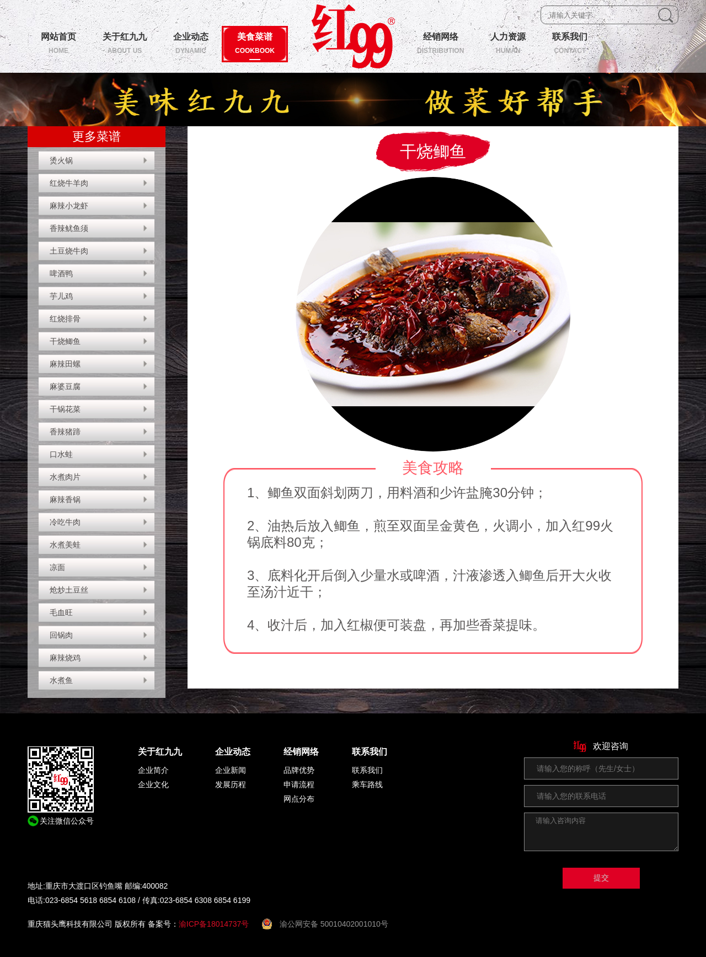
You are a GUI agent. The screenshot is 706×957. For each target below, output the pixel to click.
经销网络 (301, 751)
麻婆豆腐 (65, 386)
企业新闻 (230, 770)
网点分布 (299, 798)
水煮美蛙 (65, 544)
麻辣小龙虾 (69, 205)
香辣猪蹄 (65, 431)
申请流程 (299, 784)
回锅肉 (61, 635)
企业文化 (153, 784)
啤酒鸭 (61, 273)
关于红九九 (160, 751)
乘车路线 (367, 784)
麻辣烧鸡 (65, 657)
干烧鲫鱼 (65, 341)
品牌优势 (299, 770)
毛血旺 (61, 612)
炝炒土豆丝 (69, 589)
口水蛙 (61, 454)
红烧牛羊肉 (69, 183)
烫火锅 (61, 160)
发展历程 (230, 784)
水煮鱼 (61, 680)
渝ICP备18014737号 (214, 924)
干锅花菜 (65, 409)
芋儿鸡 (61, 296)
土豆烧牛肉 (69, 250)
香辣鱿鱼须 (69, 228)
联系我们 (369, 751)
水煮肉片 (65, 476)
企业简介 (153, 770)
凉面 (57, 567)
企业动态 (232, 751)
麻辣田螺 (65, 363)
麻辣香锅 (65, 499)
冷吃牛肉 (65, 522)
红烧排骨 (65, 318)
